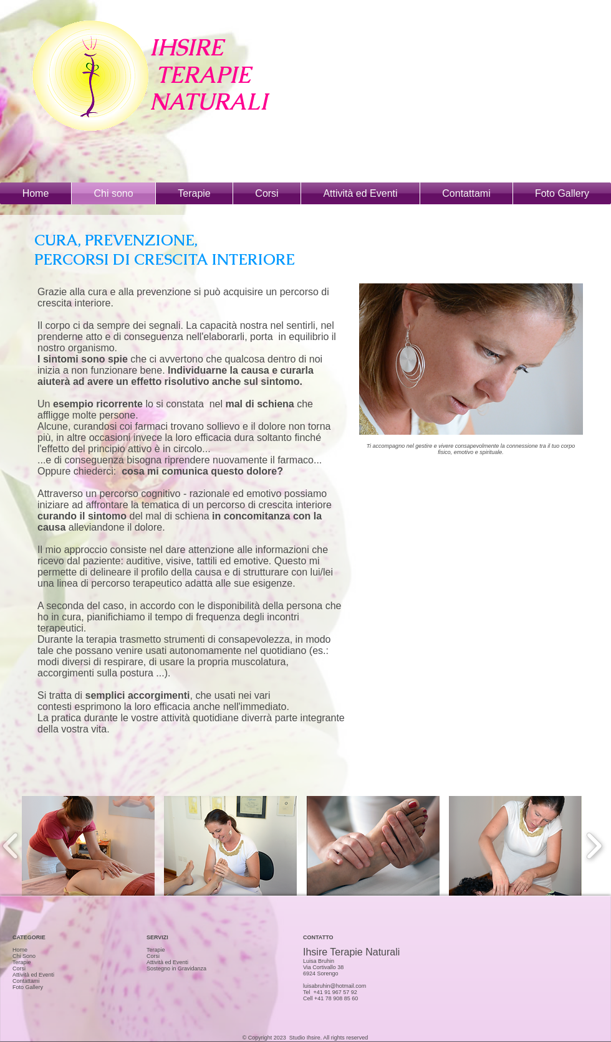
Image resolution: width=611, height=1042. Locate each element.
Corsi (19, 968)
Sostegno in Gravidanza (176, 968)
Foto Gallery (27, 987)
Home (19, 950)
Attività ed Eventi (33, 975)
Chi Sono (24, 956)
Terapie (21, 962)
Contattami (26, 981)
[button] (88, 846)
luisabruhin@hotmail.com (334, 986)
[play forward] (594, 846)
